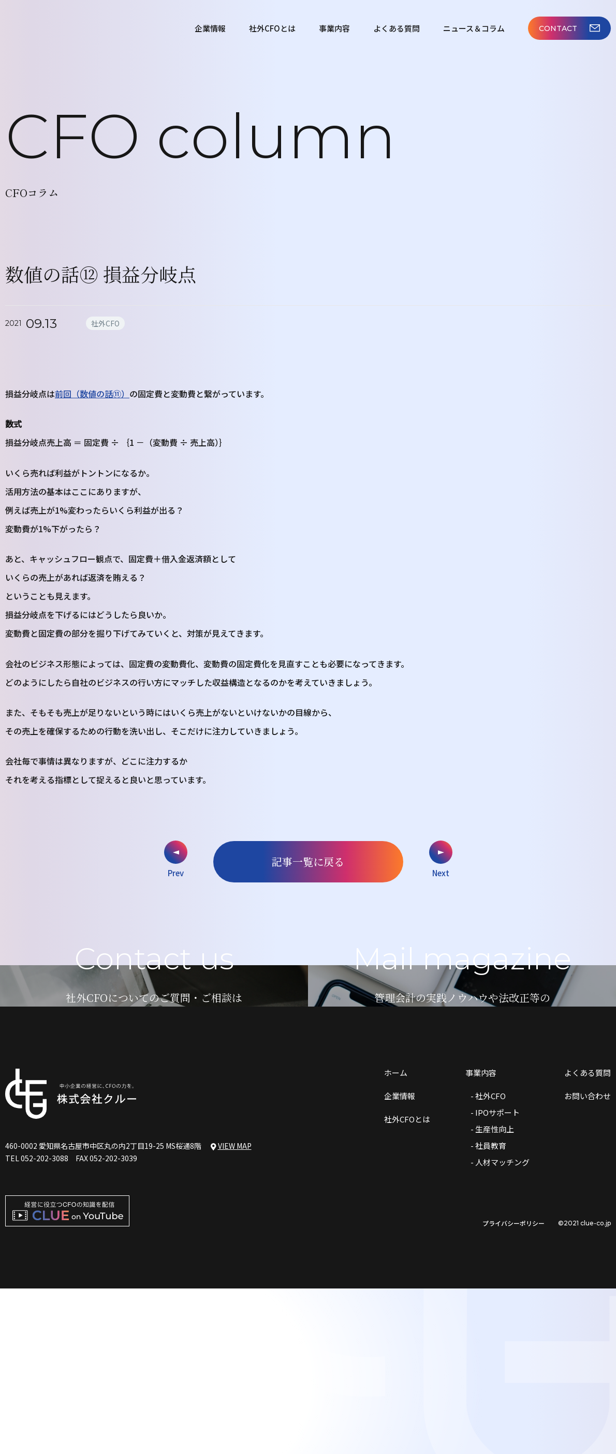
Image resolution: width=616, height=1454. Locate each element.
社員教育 (490, 1311)
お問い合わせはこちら (154, 1115)
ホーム (395, 1238)
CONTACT (569, 28)
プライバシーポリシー (513, 1389)
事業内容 (334, 28)
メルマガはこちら (462, 1115)
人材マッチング (502, 1327)
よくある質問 (396, 28)
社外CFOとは (272, 28)
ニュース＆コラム (474, 28)
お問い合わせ (587, 1261)
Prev (176, 872)
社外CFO (490, 1261)
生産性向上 (494, 1294)
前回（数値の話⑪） (92, 393)
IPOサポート (497, 1278)
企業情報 (210, 28)
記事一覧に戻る (308, 861)
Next (440, 872)
